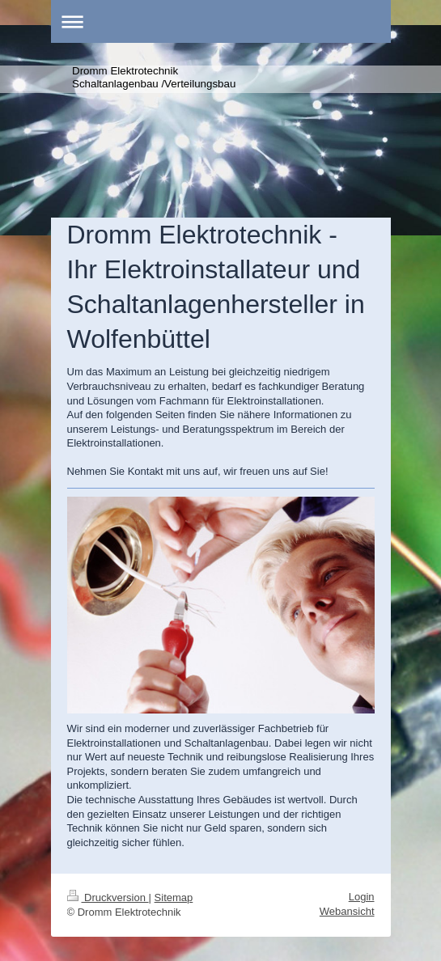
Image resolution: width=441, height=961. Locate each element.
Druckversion (108, 897)
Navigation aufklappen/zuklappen (221, 21)
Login (362, 897)
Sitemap (174, 897)
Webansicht (347, 911)
